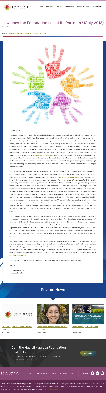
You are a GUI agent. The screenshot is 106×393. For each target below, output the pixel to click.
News (4, 33)
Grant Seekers (65, 7)
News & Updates (80, 7)
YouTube (102, 373)
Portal (72, 373)
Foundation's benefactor (43, 155)
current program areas (70, 177)
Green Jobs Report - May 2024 (85, 327)
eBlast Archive (43, 373)
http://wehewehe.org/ (53, 389)
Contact (31, 373)
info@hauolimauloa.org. (18, 255)
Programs (46, 7)
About (55, 7)
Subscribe (88, 353)
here (37, 359)
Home (38, 7)
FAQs (54, 373)
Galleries (63, 373)
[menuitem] (38, 7)
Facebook (92, 373)
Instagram (97, 373)
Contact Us (93, 7)
